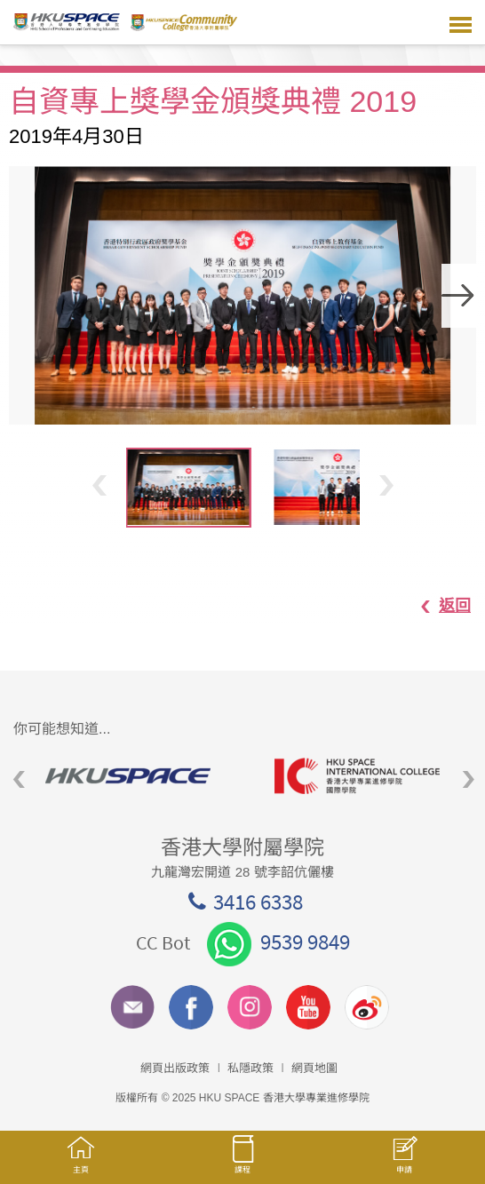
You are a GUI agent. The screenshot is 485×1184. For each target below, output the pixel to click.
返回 (437, 606)
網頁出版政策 (175, 1068)
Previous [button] (99, 485)
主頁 (81, 1163)
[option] (242, 295)
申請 (404, 1164)
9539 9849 (278, 941)
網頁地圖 (314, 1068)
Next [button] (459, 295)
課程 (242, 1162)
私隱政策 (250, 1068)
